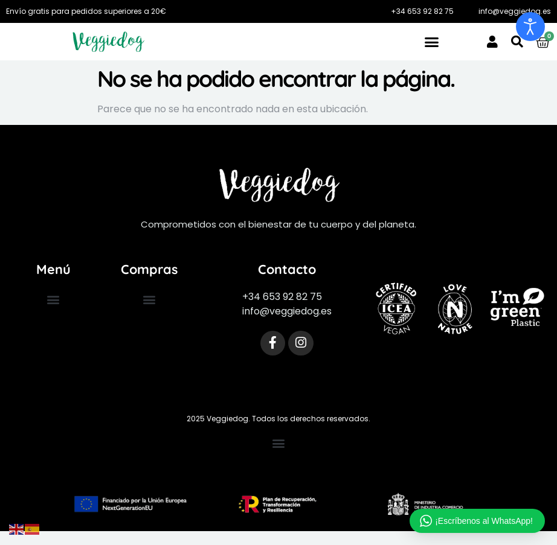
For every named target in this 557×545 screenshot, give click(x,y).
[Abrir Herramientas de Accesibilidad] (530, 26)
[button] (431, 41)
